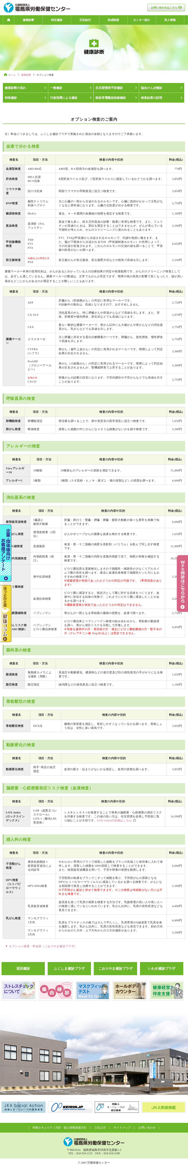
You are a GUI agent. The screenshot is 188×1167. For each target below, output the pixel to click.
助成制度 (113, 20)
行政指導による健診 (63, 97)
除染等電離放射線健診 (111, 97)
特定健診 (56, 20)
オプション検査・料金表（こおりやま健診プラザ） (43, 946)
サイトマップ (122, 1127)
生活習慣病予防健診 (109, 87)
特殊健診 (11, 97)
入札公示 (100, 1127)
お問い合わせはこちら (164, 7)
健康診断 (28, 20)
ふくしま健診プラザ (69, 968)
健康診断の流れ (15, 87)
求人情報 (170, 20)
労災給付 (85, 20)
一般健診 (56, 87)
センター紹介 (141, 20)
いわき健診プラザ (161, 968)
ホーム (12, 74)
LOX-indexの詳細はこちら (114, 820)
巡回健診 (23, 968)
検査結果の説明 (151, 97)
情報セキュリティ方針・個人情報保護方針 (59, 1127)
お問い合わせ (147, 1127)
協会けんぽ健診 (151, 87)
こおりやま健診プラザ (115, 968)
